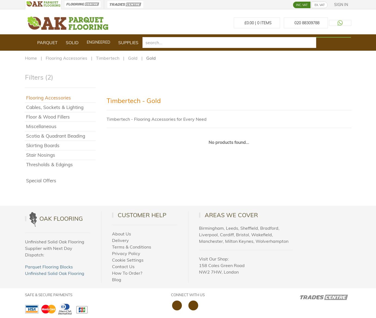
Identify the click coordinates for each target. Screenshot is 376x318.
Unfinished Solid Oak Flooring (54, 273)
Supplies (128, 42)
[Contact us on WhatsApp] (340, 23)
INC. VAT (301, 5)
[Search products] (333, 37)
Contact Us (123, 266)
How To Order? (127, 273)
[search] (229, 42)
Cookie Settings (128, 260)
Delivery (120, 240)
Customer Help (142, 215)
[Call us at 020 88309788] (306, 22)
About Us (121, 234)
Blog (116, 279)
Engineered (98, 42)
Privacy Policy (126, 253)
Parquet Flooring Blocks (49, 266)
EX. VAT (320, 5)
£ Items (257, 22)
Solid (72, 42)
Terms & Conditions (131, 247)
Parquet (47, 42)
